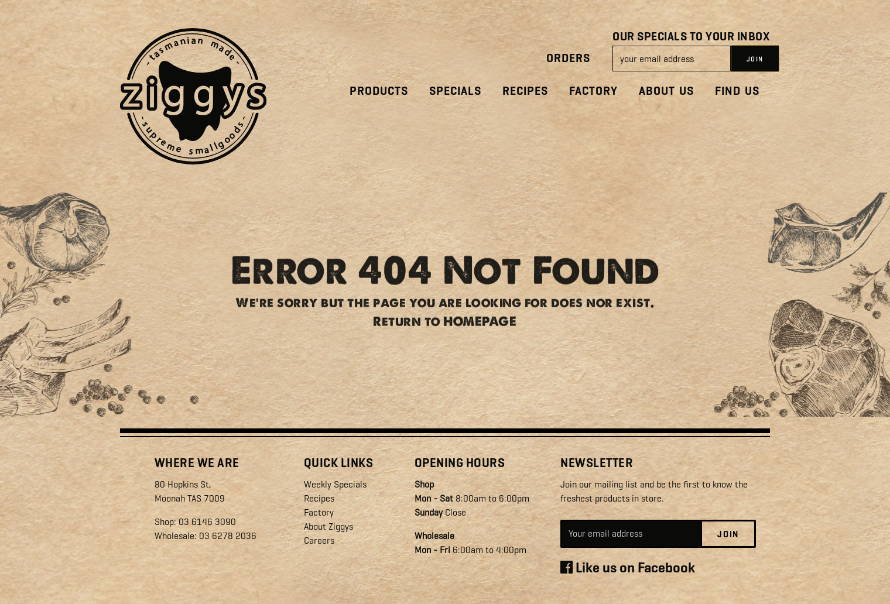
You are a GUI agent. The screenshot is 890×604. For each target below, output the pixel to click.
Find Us (737, 91)
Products (379, 91)
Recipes (525, 91)
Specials (455, 91)
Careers (319, 540)
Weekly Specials (335, 484)
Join (728, 534)
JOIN (755, 59)
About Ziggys (328, 526)
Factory (593, 91)
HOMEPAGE (479, 325)
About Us (666, 91)
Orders (568, 58)
